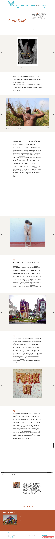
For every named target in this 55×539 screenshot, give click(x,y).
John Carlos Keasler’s (30, 347)
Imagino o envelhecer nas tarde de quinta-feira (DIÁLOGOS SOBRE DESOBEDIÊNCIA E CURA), (44, 516)
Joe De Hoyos (20, 345)
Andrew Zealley (16, 416)
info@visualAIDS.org (12, 537)
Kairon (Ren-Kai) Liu (42, 18)
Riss (27, 351)
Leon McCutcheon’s (28, 353)
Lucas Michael (22, 156)
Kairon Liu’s (36, 266)
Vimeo (14, 474)
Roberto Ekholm (37, 30)
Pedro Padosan (41, 29)
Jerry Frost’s (24, 279)
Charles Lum (27, 276)
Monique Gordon (16, 341)
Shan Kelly (38, 437)
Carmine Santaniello (34, 19)
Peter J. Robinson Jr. (17, 434)
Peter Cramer (44, 19)
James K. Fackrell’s (16, 153)
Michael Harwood (36, 29)
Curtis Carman (41, 28)
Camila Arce (15, 266)
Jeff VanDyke (26, 344)
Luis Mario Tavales (26, 354)
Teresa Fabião (37, 17)
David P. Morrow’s (36, 147)
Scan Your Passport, (40, 523)
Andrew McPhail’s (22, 415)
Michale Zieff (22, 157)
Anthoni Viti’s (33, 422)
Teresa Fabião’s (36, 161)
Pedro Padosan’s (16, 432)
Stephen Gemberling (34, 360)
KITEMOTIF (3, 474)
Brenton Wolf (37, 14)
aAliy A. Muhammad (9, 127)
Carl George (9, 474)
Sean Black (22, 359)
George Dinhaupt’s (16, 271)
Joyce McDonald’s (30, 350)
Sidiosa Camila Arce (36, 18)
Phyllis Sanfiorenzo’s (34, 357)
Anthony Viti (33, 28)
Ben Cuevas (37, 28)
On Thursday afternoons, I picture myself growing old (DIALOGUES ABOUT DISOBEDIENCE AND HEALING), (26, 525)
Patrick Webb (37, 280)
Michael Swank (28, 356)
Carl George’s (25, 417)
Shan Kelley (42, 30)
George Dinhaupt (40, 19)
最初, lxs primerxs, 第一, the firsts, (42, 520)
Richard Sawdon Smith (43, 16)
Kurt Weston (28, 280)
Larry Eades (41, 15)
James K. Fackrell (36, 15)
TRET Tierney (41, 17)
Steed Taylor (33, 17)
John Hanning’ (35, 348)
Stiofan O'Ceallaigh (20, 283)
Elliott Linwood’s (16, 150)
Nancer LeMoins (40, 13)
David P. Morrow (41, 14)
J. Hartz (31, 276)
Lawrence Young (24, 428)
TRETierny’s (23, 166)
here (31, 274)
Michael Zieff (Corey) (37, 16)
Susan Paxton (32, 285)
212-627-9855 (11, 536)
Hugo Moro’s (26, 343)
